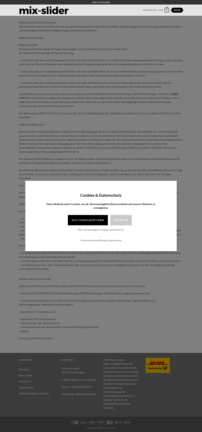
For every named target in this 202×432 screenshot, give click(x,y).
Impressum (115, 240)
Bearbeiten (121, 220)
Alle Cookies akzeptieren (88, 220)
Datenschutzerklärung (94, 240)
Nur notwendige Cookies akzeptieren (101, 229)
